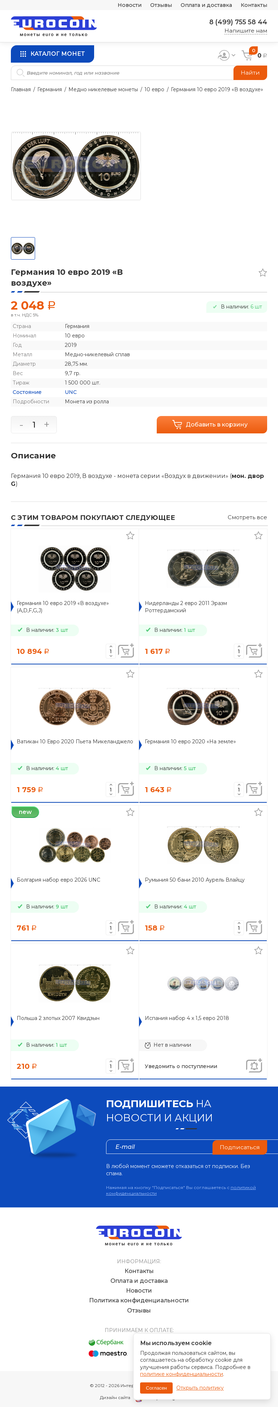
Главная (21, 89)
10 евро (154, 89)
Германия (49, 89)
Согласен (156, 1388)
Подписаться (239, 1146)
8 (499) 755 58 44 (237, 22)
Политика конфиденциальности (139, 1293)
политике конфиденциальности (181, 1374)
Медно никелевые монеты (103, 89)
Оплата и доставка (203, 5)
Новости (122, 5)
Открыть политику (200, 1388)
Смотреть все (247, 517)
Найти (250, 72)
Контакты (253, 5)
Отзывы (155, 5)
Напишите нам (245, 30)
